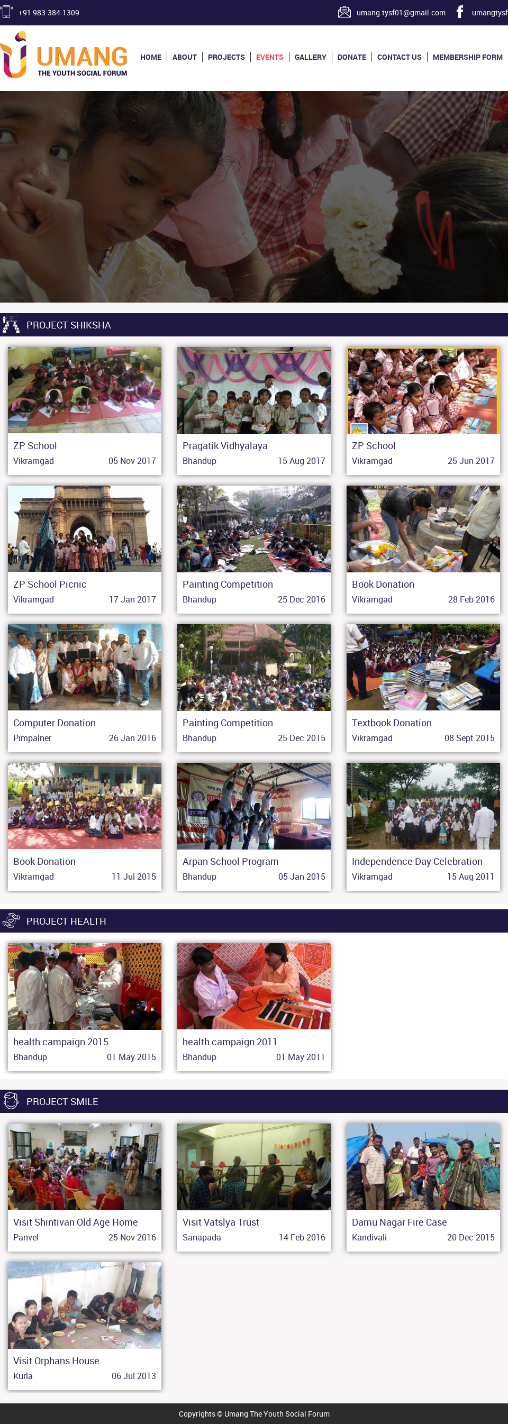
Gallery (310, 57)
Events (270, 57)
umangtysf (490, 12)
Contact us (399, 57)
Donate (352, 57)
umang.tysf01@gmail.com (401, 12)
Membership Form (468, 57)
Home (150, 57)
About (185, 57)
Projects (226, 57)
